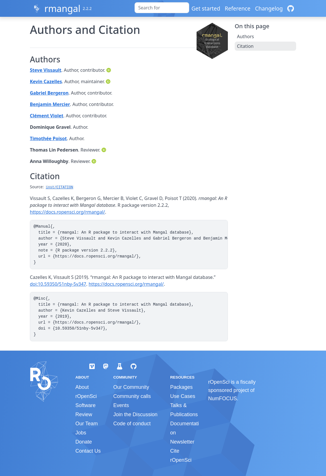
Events (121, 405)
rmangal (62, 8)
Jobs (80, 433)
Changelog (269, 8)
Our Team (86, 423)
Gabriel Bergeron (49, 93)
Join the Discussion (135, 414)
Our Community (131, 387)
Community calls (132, 396)
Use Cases (182, 396)
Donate (83, 442)
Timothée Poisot (48, 138)
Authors (245, 36)
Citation (245, 46)
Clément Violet (46, 116)
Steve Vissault (45, 70)
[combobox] (162, 7)
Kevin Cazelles (46, 81)
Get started (205, 8)
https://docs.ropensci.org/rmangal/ (67, 212)
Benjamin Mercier (50, 104)
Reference (237, 8)
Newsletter (182, 442)
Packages (181, 387)
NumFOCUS (222, 398)
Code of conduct (131, 423)
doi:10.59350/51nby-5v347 (58, 284)
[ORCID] (109, 70)
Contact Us (88, 451)
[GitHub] (290, 8)
